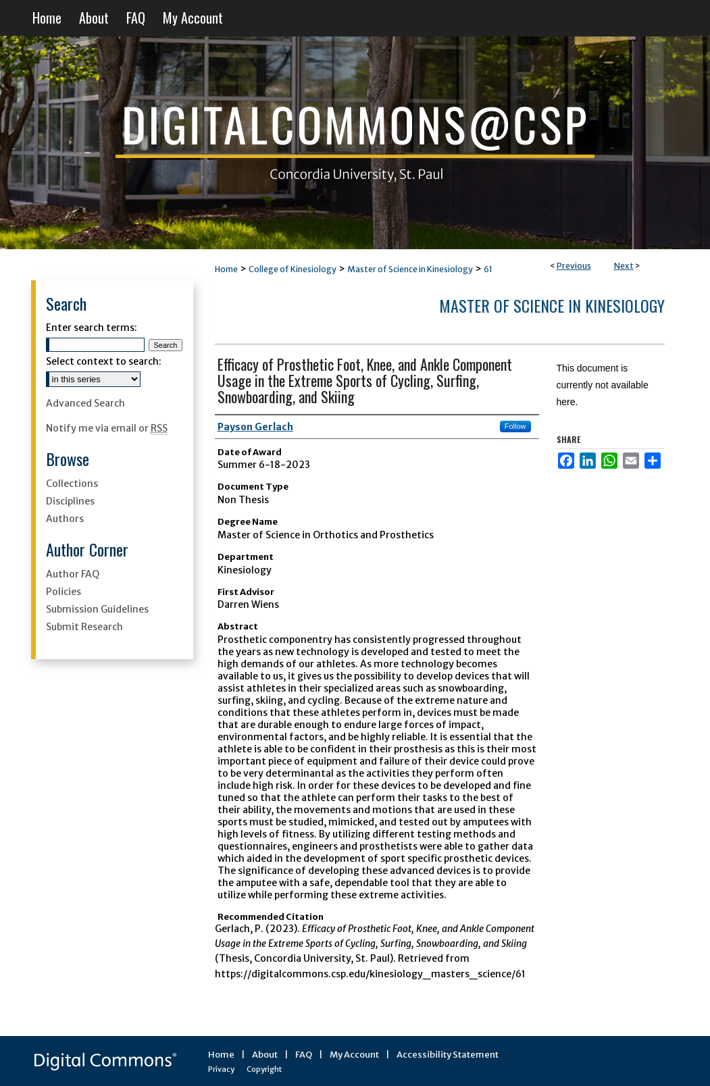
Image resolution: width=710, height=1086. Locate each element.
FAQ (303, 1054)
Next (624, 266)
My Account (354, 1054)
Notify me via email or (107, 428)
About (265, 1054)
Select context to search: (103, 361)
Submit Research (84, 627)
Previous (574, 266)
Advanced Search (85, 403)
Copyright (264, 1069)
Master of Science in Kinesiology (410, 269)
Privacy (221, 1069)
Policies (63, 592)
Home (226, 269)
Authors (65, 519)
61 (488, 269)
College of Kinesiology (292, 269)
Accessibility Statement (448, 1054)
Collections (72, 483)
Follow (515, 426)
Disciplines (70, 501)
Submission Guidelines (97, 609)
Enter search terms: (91, 327)
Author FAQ (72, 574)
